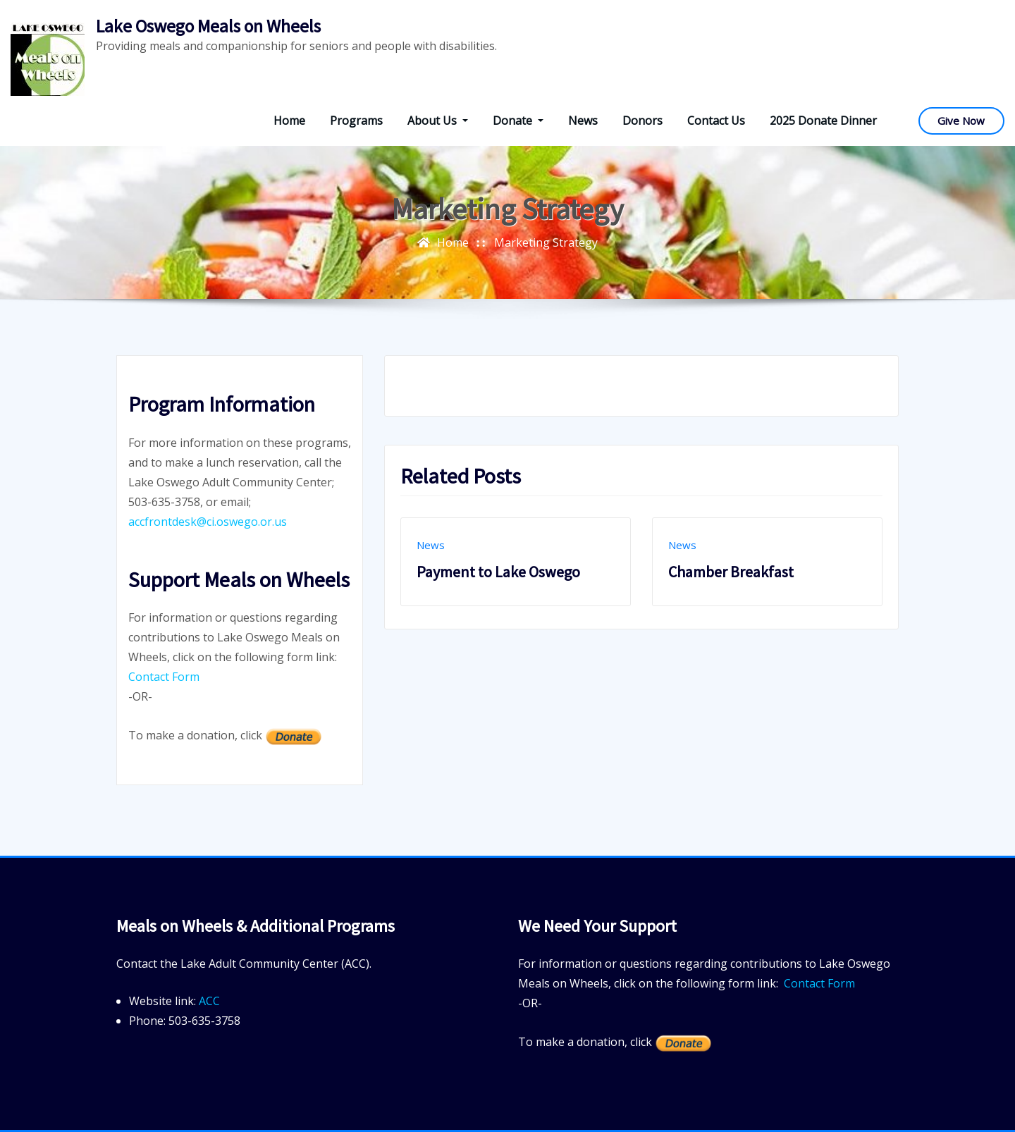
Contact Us (716, 120)
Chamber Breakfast (731, 572)
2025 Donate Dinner (823, 120)
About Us (437, 120)
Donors (642, 120)
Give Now (961, 120)
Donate (518, 120)
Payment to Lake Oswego (498, 572)
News (583, 120)
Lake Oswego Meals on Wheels (208, 26)
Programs (356, 120)
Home (289, 120)
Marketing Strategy (546, 242)
